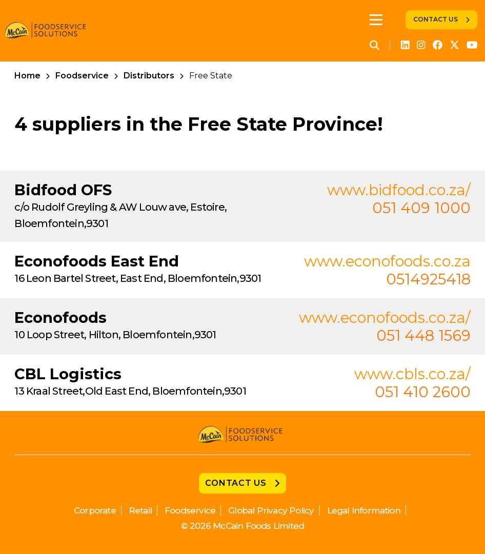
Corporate (95, 510)
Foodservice (82, 75)
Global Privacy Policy (271, 510)
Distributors (149, 75)
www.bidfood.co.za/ (399, 190)
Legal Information (363, 510)
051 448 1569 (423, 335)
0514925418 (428, 279)
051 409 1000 (421, 208)
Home (27, 75)
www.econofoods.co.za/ (385, 317)
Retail (140, 510)
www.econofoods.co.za (387, 261)
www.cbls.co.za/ (412, 374)
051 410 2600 (423, 392)
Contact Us (435, 19)
